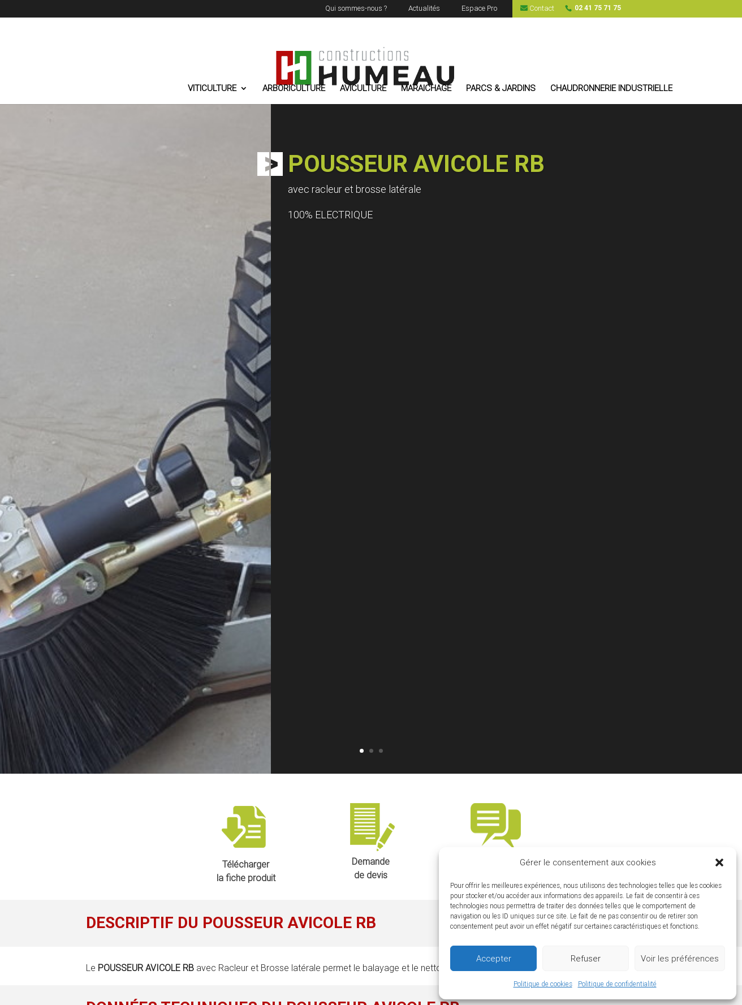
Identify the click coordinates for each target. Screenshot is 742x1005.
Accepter (493, 959)
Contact (537, 8)
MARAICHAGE (426, 88)
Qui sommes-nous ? (356, 8)
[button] (719, 862)
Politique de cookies (543, 984)
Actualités (424, 8)
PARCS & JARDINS (501, 88)
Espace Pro (479, 8)
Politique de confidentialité (617, 984)
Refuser (586, 959)
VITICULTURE (212, 88)
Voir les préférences (680, 959)
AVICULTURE (363, 88)
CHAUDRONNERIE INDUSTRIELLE (611, 88)
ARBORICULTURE (293, 88)
